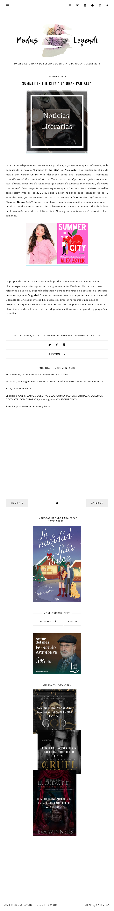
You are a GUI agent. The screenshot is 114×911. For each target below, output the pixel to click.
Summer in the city (88, 335)
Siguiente (17, 503)
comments (57, 353)
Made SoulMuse (97, 905)
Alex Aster (24, 335)
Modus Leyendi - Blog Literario (35, 905)
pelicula (67, 335)
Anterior (97, 503)
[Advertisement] (57, 867)
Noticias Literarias (46, 335)
